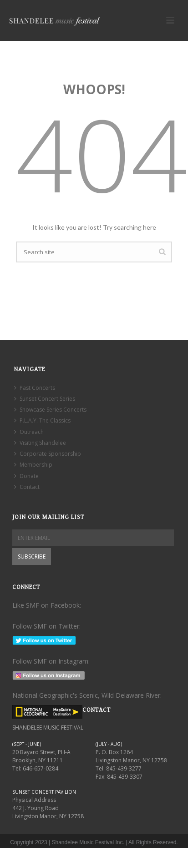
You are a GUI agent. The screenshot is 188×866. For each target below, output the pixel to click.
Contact (27, 487)
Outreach (29, 432)
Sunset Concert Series (44, 399)
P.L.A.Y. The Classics (42, 420)
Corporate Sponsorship (47, 454)
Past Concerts (34, 388)
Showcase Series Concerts (50, 409)
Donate (26, 476)
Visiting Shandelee (40, 443)
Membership (33, 464)
